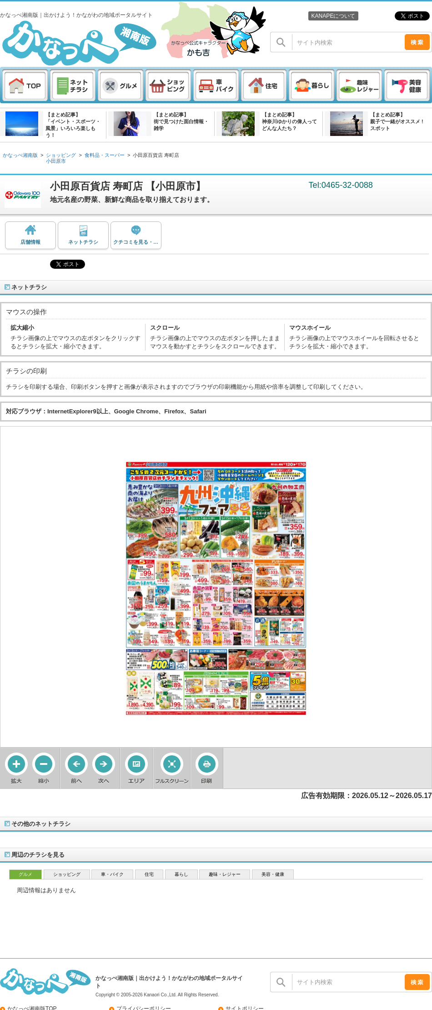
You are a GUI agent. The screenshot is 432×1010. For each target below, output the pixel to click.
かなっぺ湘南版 (20, 155)
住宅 (149, 874)
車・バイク (112, 874)
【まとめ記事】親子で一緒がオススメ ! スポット (396, 121)
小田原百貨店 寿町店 (156, 155)
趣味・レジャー (225, 874)
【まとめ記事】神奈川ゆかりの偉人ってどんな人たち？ (289, 121)
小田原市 (56, 161)
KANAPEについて (333, 16)
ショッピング (61, 155)
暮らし (181, 874)
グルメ (25, 874)
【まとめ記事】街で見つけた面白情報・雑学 (181, 121)
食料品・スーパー (105, 155)
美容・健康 (272, 874)
